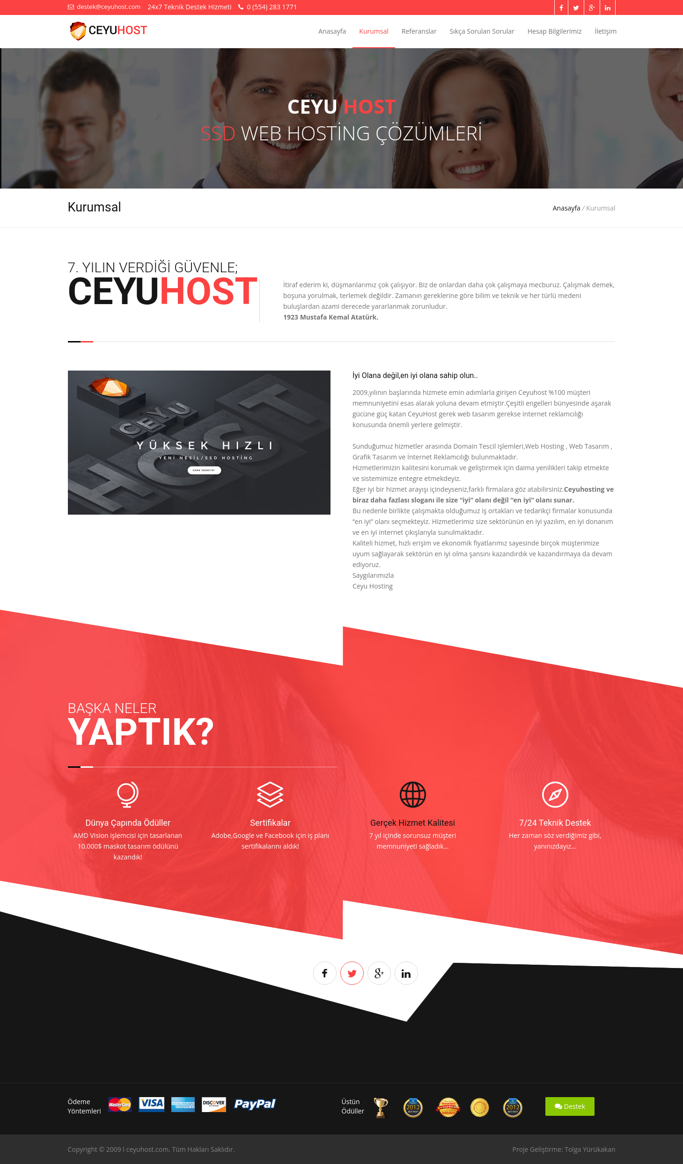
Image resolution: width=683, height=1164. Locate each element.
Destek (570, 1106)
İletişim (606, 31)
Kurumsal (373, 31)
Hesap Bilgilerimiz (555, 31)
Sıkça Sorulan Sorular (482, 31)
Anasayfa (332, 31)
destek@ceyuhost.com (104, 6)
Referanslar (419, 31)
